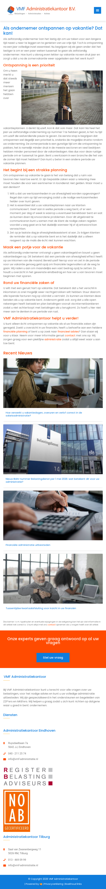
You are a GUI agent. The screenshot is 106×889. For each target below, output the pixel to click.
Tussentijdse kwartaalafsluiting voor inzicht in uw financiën (41, 608)
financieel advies (68, 331)
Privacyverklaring (53, 884)
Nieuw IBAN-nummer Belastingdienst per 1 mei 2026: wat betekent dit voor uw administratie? (52, 480)
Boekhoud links (73, 884)
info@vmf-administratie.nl (23, 759)
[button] (53, 657)
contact (70, 335)
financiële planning (15, 331)
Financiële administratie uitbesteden (28, 545)
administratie (52, 339)
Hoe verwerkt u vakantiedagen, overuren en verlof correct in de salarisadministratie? (44, 414)
